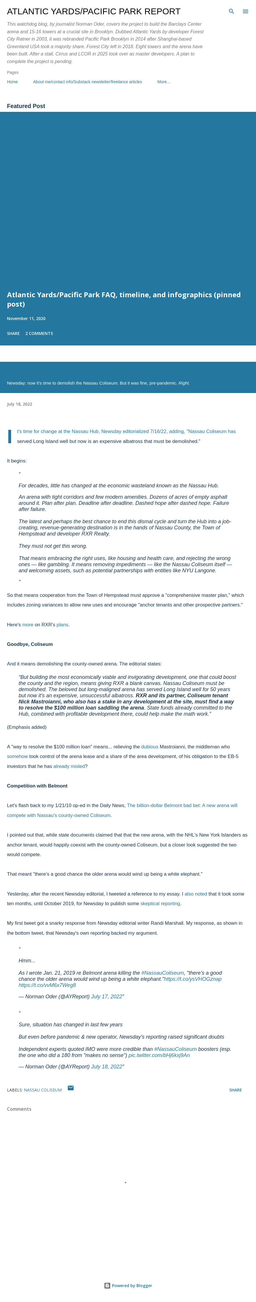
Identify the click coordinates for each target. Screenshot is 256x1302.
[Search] (231, 10)
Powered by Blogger (128, 1285)
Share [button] (13, 333)
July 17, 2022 (106, 996)
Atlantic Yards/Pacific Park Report (94, 11)
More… (164, 81)
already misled (69, 766)
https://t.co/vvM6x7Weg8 (47, 985)
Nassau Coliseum (43, 1090)
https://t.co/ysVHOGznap (193, 979)
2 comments (39, 333)
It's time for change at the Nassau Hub (58, 431)
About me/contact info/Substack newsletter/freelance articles (87, 81)
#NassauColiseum (162, 973)
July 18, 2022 (106, 1067)
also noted (196, 894)
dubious (150, 747)
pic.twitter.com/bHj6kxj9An (159, 1055)
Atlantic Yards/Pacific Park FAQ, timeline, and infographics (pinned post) (124, 299)
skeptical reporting (160, 903)
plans (62, 624)
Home (12, 81)
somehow (17, 756)
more (27, 624)
